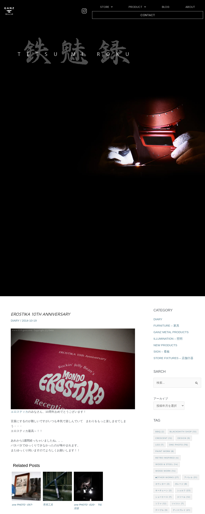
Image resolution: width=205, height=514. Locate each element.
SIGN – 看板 (161, 351)
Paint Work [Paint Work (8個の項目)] (164, 451)
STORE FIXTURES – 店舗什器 (173, 358)
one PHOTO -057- (22, 504)
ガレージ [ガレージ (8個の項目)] (181, 484)
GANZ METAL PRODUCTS (171, 332)
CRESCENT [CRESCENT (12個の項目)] (163, 438)
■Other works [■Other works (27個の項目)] (167, 477)
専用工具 (48, 504)
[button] (103, 7)
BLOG (149, 8)
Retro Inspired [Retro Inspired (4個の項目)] (167, 458)
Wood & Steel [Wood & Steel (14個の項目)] (166, 464)
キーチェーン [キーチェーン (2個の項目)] (163, 490)
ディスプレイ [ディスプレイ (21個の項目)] (181, 510)
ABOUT (167, 8)
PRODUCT (127, 8)
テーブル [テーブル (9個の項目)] (161, 510)
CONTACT (190, 8)
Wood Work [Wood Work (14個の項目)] (165, 471)
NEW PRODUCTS (165, 345)
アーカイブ (160, 398)
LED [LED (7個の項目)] (159, 444)
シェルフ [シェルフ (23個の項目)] (184, 490)
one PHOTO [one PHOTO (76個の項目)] (178, 444)
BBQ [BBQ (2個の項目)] (159, 431)
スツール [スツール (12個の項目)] (183, 497)
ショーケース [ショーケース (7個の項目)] (163, 497)
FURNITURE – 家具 (166, 325)
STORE (103, 8)
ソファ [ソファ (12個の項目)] (160, 503)
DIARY (15, 320)
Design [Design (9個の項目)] (184, 438)
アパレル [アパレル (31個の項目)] (190, 477)
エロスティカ (19, 411)
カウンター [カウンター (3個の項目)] (162, 484)
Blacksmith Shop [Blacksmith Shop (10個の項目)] (183, 431)
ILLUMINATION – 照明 (167, 338)
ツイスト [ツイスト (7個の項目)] (178, 503)
